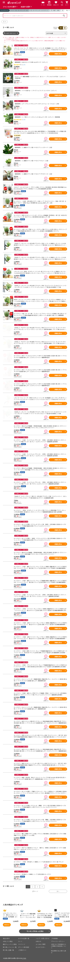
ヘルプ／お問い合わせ (42, 938)
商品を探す (6, 938)
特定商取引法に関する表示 (58, 952)
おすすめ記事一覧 (23, 938)
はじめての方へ (40, 947)
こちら (24, 958)
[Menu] (3, 2)
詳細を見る (58, 54)
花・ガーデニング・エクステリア (39, 10)
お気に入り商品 (7, 941)
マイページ (21, 944)
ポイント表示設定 (23, 947)
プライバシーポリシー (58, 941)
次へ (58, 891)
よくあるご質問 (40, 944)
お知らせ (38, 941)
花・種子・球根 (55, 10)
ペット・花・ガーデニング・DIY (19, 10)
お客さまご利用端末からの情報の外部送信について (58, 946)
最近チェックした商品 (10, 944)
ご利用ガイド (22, 950)
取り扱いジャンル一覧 (9, 947)
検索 (64, 15)
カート (20, 941)
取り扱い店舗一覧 (8, 950)
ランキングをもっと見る (35, 931)
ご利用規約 (54, 938)
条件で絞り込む (11, 33)
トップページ (4, 10)
